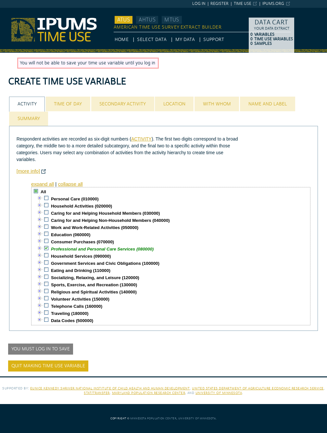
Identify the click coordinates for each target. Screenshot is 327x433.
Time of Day (68, 104)
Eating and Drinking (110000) (80, 270)
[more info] (28, 171)
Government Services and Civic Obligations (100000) (105, 263)
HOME (122, 40)
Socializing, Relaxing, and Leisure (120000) (95, 277)
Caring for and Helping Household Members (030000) (105, 213)
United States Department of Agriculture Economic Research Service (258, 388)
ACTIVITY (141, 139)
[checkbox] (36, 191)
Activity (27, 104)
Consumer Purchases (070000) (82, 241)
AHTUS (147, 20)
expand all (42, 184)
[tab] (27, 104)
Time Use (242, 3)
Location (174, 104)
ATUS (123, 20)
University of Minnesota (218, 393)
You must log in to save (40, 349)
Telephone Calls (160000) (76, 306)
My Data (185, 40)
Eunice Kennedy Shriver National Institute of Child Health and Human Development (110, 388)
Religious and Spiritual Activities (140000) (94, 292)
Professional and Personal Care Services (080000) (102, 249)
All (43, 191)
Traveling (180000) (70, 313)
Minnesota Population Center (153, 418)
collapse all (70, 184)
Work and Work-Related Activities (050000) (94, 227)
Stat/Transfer (96, 393)
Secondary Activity (122, 104)
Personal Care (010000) (75, 198)
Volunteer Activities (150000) (80, 299)
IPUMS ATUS (13, 11)
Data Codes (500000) (72, 320)
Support (213, 40)
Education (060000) (70, 234)
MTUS (171, 20)
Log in (199, 3)
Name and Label (267, 104)
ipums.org (273, 3)
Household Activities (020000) (81, 206)
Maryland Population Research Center (148, 393)
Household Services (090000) (81, 256)
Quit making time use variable (48, 366)
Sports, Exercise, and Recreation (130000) (94, 284)
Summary (29, 119)
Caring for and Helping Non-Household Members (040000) (110, 220)
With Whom (217, 104)
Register (219, 3)
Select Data (152, 40)
